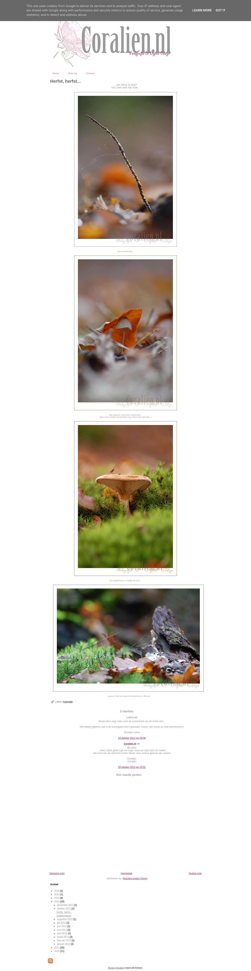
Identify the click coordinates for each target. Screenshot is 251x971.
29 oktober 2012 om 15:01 (132, 767)
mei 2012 (62, 930)
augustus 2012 (65, 919)
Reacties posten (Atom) (135, 878)
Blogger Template (116, 968)
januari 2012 (64, 944)
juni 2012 (62, 926)
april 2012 (62, 933)
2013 (57, 898)
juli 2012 (61, 922)
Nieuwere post (57, 873)
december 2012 (65, 905)
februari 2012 (64, 940)
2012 (57, 901)
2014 (57, 894)
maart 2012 (63, 937)
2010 (57, 951)
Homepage (126, 873)
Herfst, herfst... (65, 81)
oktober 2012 (64, 908)
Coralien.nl (130, 743)
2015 (57, 891)
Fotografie (68, 701)
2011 (57, 947)
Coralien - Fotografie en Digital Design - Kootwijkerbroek (143, 64)
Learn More (202, 10)
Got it (220, 10)
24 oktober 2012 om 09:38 (132, 738)
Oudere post (195, 873)
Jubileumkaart (63, 915)
